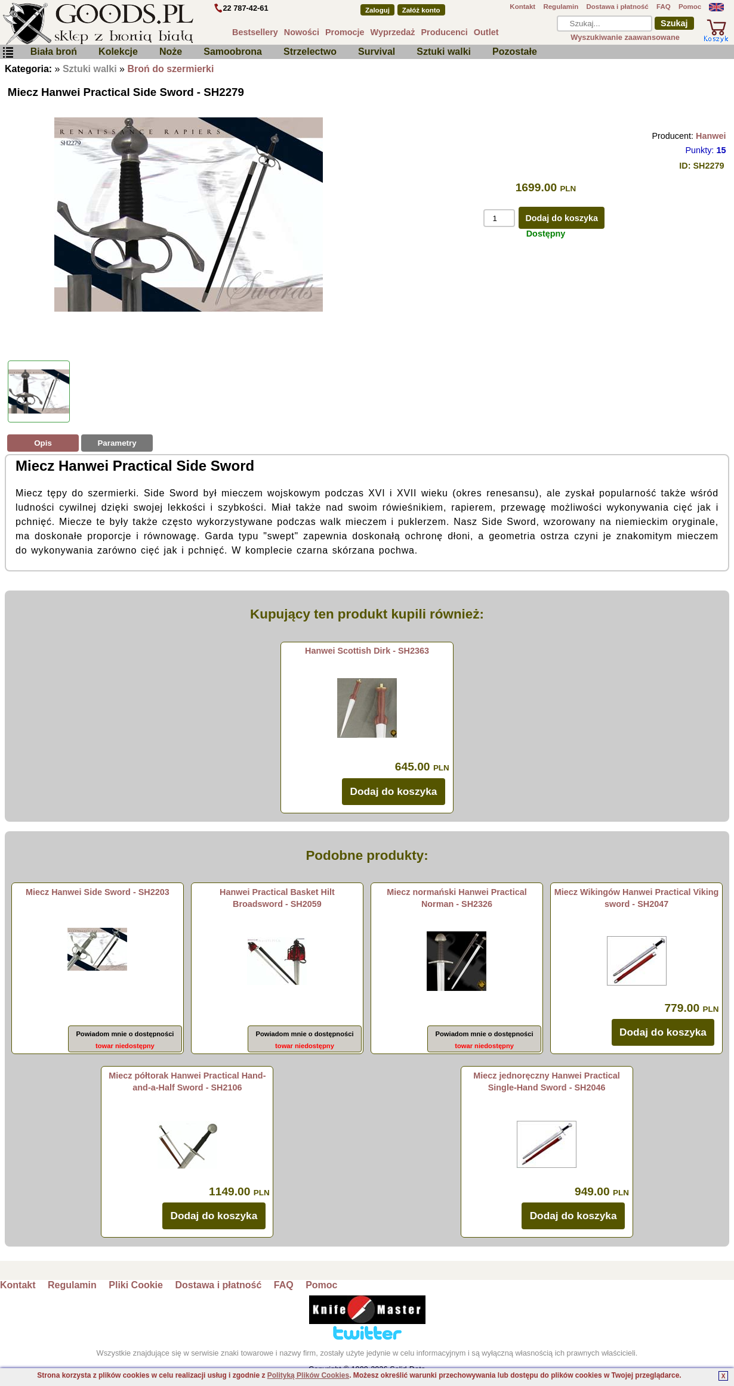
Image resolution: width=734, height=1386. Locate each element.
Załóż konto (421, 10)
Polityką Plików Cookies (308, 1375)
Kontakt (522, 6)
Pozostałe (514, 51)
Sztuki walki (444, 51)
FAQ (663, 6)
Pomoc (690, 6)
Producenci (444, 32)
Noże (170, 51)
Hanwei (711, 136)
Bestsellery (255, 32)
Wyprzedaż (393, 32)
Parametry (116, 443)
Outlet (486, 32)
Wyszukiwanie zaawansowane (625, 37)
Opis (43, 443)
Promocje (345, 32)
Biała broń (53, 51)
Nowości (301, 32)
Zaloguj (377, 10)
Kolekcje (118, 51)
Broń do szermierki (170, 69)
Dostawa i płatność (617, 6)
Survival (376, 51)
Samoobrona (232, 51)
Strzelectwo (310, 51)
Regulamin (560, 6)
